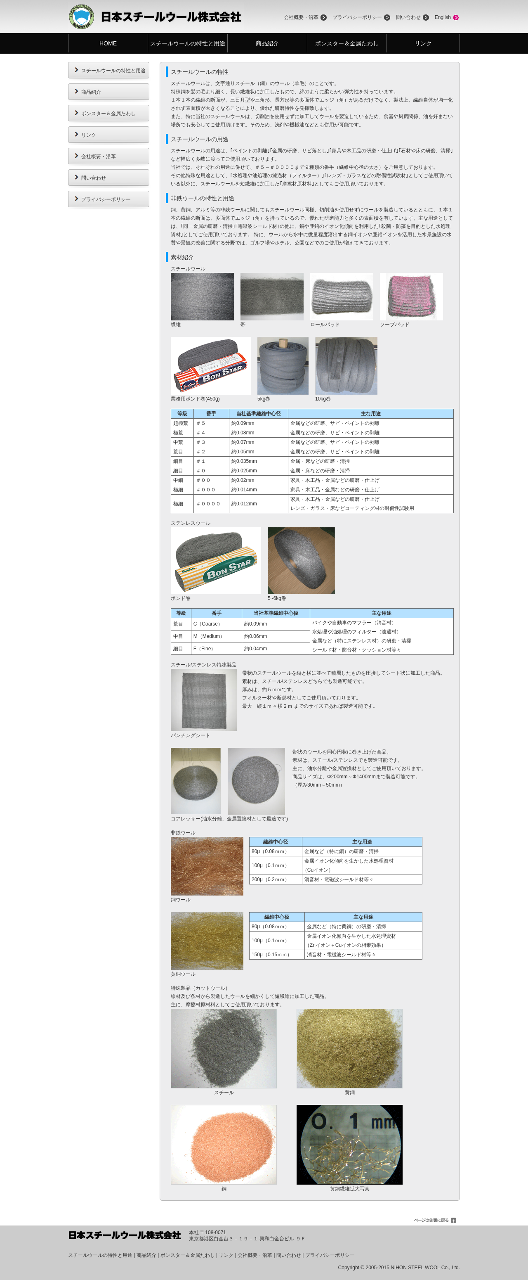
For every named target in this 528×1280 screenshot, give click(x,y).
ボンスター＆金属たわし (347, 43)
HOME (108, 43)
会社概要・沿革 (301, 17)
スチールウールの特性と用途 (187, 43)
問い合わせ (408, 17)
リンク (423, 43)
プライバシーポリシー (357, 17)
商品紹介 (267, 43)
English (443, 17)
